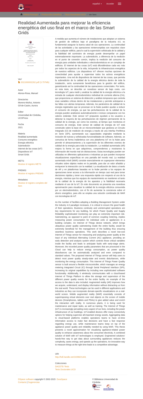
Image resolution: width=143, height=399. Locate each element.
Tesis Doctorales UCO (75, 14)
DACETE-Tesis (62, 366)
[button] (97, 3)
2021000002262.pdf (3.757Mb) (33, 82)
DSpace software (26, 379)
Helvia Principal (30, 14)
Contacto (22, 382)
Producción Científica (51, 14)
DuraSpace (62, 379)
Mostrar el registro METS (29, 164)
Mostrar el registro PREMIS (30, 173)
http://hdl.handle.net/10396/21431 (70, 357)
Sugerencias (34, 382)
